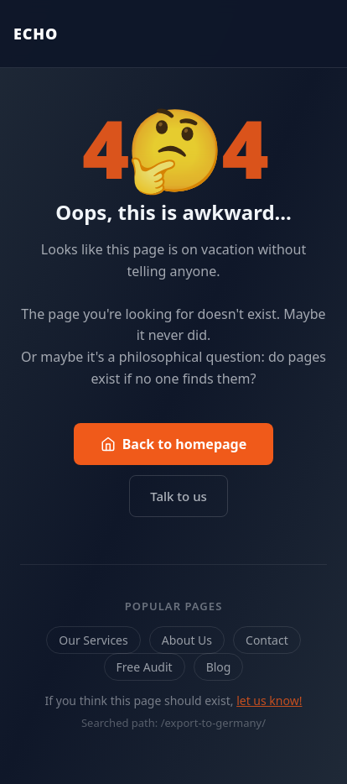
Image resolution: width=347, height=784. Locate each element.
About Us (187, 640)
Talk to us (178, 496)
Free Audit (145, 667)
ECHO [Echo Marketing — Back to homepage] (35, 34)
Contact (267, 640)
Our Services (93, 640)
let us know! (269, 700)
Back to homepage (174, 444)
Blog (218, 667)
